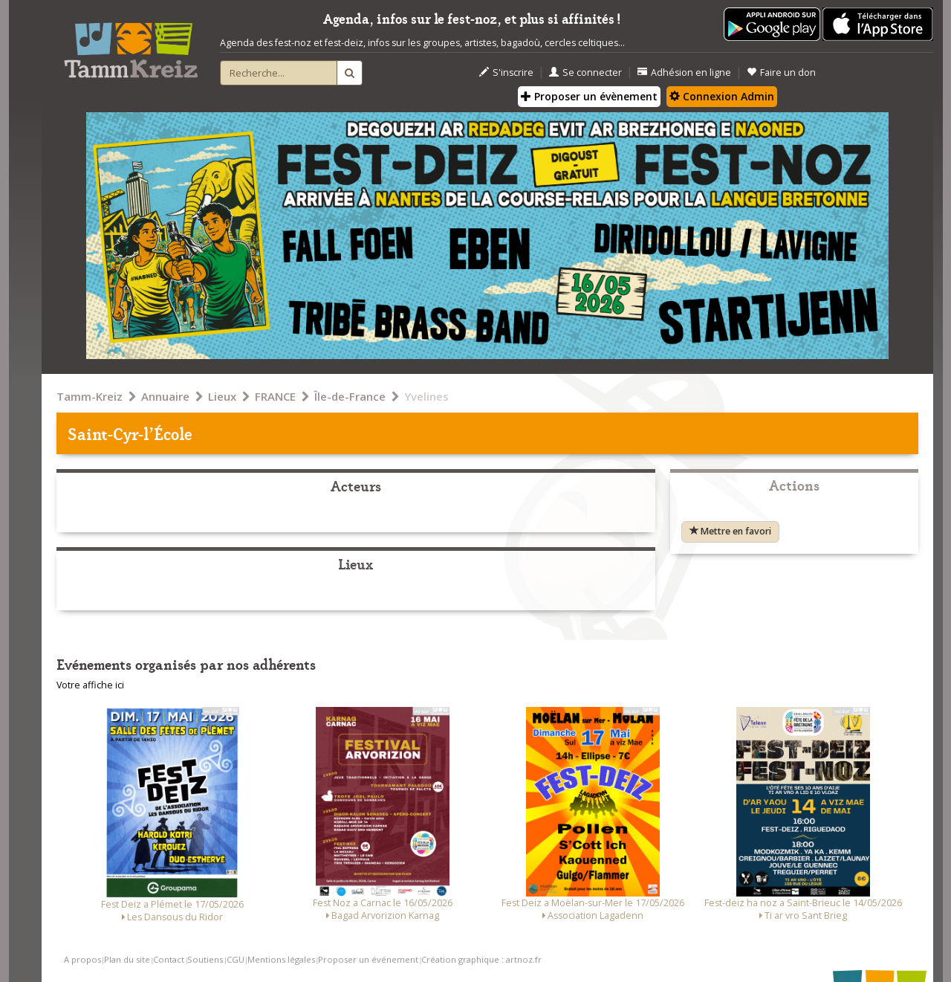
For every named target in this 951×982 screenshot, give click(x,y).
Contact (168, 959)
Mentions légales (281, 959)
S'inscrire (506, 72)
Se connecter (585, 72)
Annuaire (165, 396)
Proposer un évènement (589, 96)
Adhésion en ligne (684, 72)
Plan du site (127, 959)
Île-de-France (350, 396)
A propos (82, 959)
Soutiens (205, 959)
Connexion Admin (721, 96)
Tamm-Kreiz (89, 396)
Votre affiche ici (90, 685)
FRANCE (275, 396)
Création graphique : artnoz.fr (481, 959)
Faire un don (781, 72)
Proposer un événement (368, 959)
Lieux (222, 396)
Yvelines (426, 396)
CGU (235, 959)
